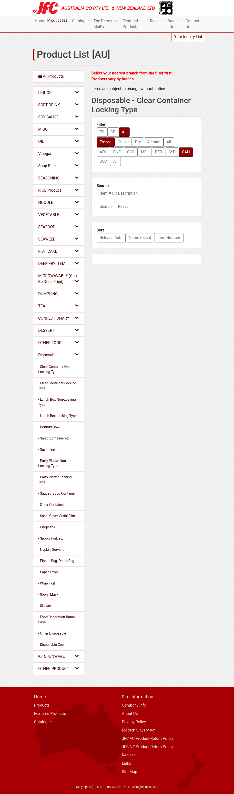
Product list (57, 20)
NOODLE (58, 202)
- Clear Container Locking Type (57, 385)
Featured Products (130, 24)
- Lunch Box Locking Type (57, 416)
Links (126, 763)
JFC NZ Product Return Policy (147, 746)
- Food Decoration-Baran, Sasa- (57, 619)
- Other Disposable (52, 633)
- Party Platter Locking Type (55, 479)
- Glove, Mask (48, 594)
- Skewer (44, 606)
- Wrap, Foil (46, 583)
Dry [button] (138, 142)
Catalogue (81, 21)
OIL (58, 141)
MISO (58, 129)
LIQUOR (58, 92)
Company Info (134, 705)
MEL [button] (145, 152)
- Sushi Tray (47, 449)
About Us (130, 713)
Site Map (129, 771)
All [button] (124, 132)
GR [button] (113, 132)
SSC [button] (103, 161)
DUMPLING (58, 293)
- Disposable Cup (51, 645)
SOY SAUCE (58, 116)
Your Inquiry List (188, 36)
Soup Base (58, 165)
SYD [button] (172, 152)
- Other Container (51, 505)
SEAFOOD (58, 226)
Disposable (58, 354)
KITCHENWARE (58, 656)
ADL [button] (103, 152)
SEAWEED (58, 238)
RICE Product (58, 190)
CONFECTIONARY (58, 318)
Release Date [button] (111, 237)
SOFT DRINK (58, 104)
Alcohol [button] (153, 142)
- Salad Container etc (54, 438)
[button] (106, 206)
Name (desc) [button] (140, 237)
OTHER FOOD (58, 342)
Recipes (156, 21)
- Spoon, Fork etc (51, 538)
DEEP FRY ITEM (58, 263)
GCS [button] (131, 152)
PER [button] (158, 152)
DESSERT (58, 330)
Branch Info (174, 24)
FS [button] (102, 132)
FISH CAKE (58, 251)
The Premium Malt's (105, 24)
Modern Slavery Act (139, 730)
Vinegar (58, 153)
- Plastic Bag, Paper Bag (56, 561)
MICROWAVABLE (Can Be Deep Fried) (58, 278)
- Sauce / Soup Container (57, 493)
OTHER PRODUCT (58, 668)
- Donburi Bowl (49, 427)
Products (42, 705)
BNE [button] (117, 152)
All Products (51, 76)
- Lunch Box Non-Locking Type (57, 402)
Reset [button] (123, 206)
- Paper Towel (48, 572)
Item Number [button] (168, 237)
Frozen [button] (106, 142)
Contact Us (192, 24)
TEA (58, 305)
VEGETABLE (58, 214)
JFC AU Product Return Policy (147, 738)
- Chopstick (46, 527)
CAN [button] (186, 152)
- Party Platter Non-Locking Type (52, 463)
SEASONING (58, 177)
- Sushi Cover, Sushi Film (56, 516)
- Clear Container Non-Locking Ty (55, 369)
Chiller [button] (123, 142)
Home (40, 21)
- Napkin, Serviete (51, 550)
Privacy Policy (134, 722)
